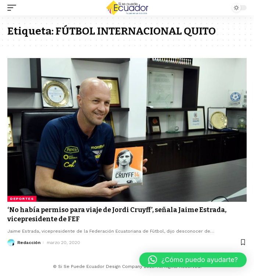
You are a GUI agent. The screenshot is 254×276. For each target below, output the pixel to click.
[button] (193, 259)
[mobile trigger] (13, 8)
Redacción (28, 242)
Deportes (22, 199)
